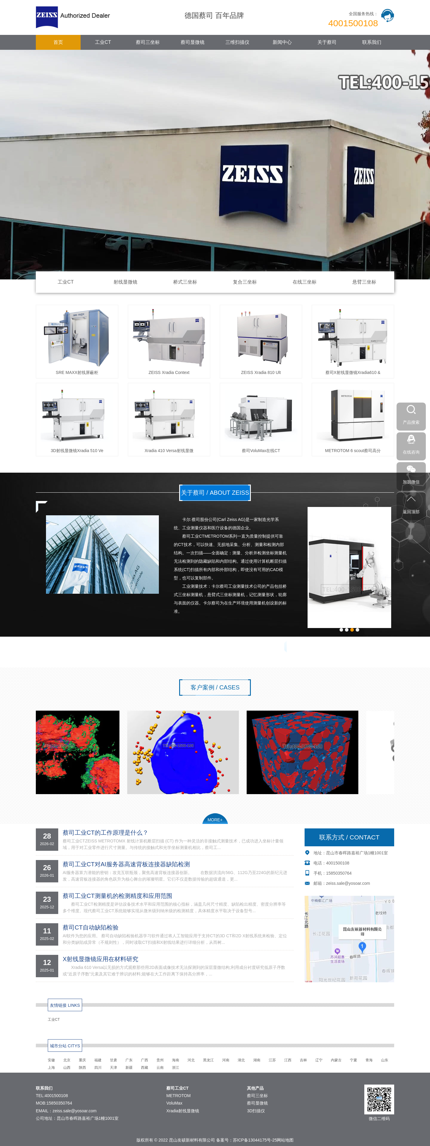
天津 (113, 1067)
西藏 (144, 1067)
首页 (58, 42)
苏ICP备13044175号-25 (255, 1140)
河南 (225, 1060)
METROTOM (178, 1095)
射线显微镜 (125, 281)
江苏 (272, 1060)
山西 (66, 1067)
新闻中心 (282, 42)
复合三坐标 (245, 281)
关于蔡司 (327, 42)
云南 (160, 1067)
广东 (129, 1060)
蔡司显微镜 (193, 42)
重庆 (82, 1060)
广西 (144, 1060)
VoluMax (174, 1103)
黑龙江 (208, 1060)
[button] (341, 630)
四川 (98, 1067)
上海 (51, 1067)
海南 (175, 1060)
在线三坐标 (305, 281)
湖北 (241, 1060)
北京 (66, 1060)
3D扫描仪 (256, 1110)
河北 (191, 1060)
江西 (287, 1060)
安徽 (51, 1060)
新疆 (129, 1067)
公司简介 (61, 647)
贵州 (160, 1060)
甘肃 (113, 1060)
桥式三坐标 (185, 281)
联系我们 (371, 42)
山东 (384, 1060)
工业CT (103, 42)
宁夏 (353, 1060)
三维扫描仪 (237, 42)
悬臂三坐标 (364, 281)
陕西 (82, 1067)
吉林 (303, 1060)
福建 (98, 1060)
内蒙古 (336, 1060)
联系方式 (100, 647)
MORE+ (215, 819)
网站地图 (285, 1140)
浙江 (175, 1067)
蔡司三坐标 (148, 42)
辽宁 (318, 1060)
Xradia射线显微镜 (182, 1110)
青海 (369, 1060)
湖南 (256, 1060)
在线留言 (138, 647)
